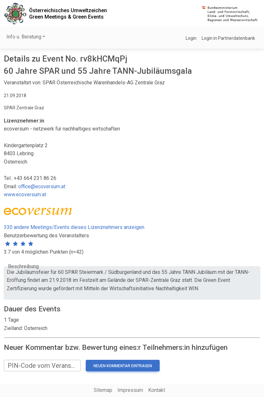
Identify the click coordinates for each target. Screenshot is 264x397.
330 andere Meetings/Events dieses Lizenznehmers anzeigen (74, 227)
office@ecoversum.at (41, 186)
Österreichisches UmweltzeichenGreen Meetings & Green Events (68, 13)
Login (191, 38)
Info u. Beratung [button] (23, 37)
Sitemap (103, 390)
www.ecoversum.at (25, 194)
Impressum (130, 390)
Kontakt (156, 390)
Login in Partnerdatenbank (228, 38)
